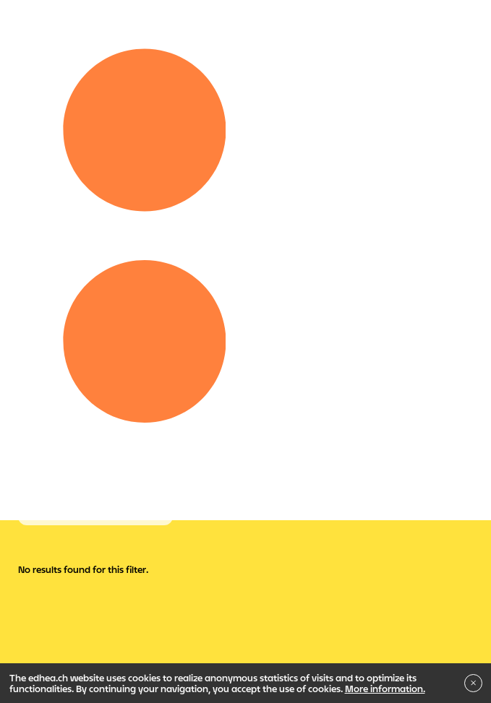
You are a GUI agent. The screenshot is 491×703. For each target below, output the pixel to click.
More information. (385, 688)
